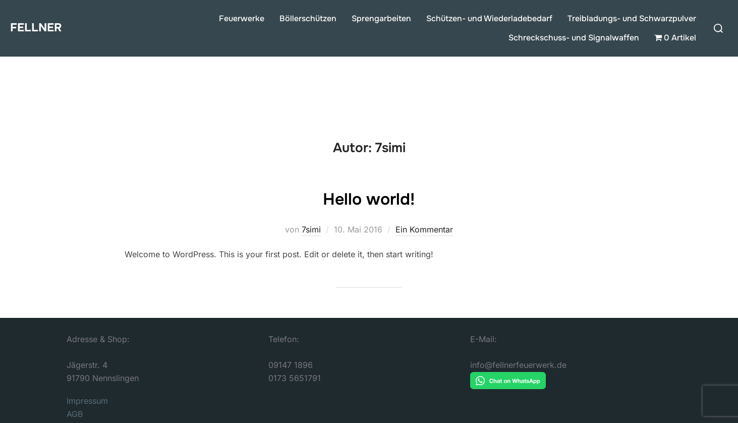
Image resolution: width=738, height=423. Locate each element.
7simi (311, 229)
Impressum (87, 401)
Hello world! (368, 197)
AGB (75, 414)
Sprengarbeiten (381, 18)
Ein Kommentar (424, 229)
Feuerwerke (241, 18)
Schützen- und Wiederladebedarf (489, 18)
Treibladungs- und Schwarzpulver (631, 18)
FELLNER (39, 27)
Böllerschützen (307, 18)
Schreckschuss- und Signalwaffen (573, 37)
